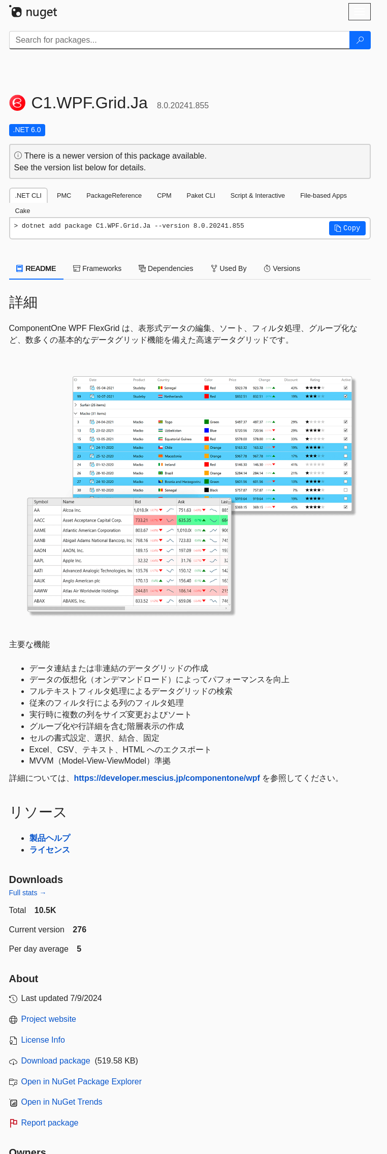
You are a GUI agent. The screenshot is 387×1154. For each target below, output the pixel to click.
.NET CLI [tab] (28, 195)
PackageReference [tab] (114, 195)
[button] (347, 228)
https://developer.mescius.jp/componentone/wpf (167, 778)
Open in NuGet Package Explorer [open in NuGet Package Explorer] (81, 1081)
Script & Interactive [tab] (258, 195)
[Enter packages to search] (179, 40)
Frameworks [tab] (97, 268)
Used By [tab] (229, 268)
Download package (55, 1060)
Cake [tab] (22, 211)
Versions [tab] (282, 268)
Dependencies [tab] (166, 268)
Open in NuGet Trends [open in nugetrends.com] (62, 1102)
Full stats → (28, 893)
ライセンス (49, 849)
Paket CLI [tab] (201, 195)
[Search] (360, 40)
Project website (49, 1019)
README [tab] (36, 268)
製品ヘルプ (49, 838)
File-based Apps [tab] (323, 195)
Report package (50, 1122)
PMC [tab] (64, 195)
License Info (43, 1040)
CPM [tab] (164, 195)
